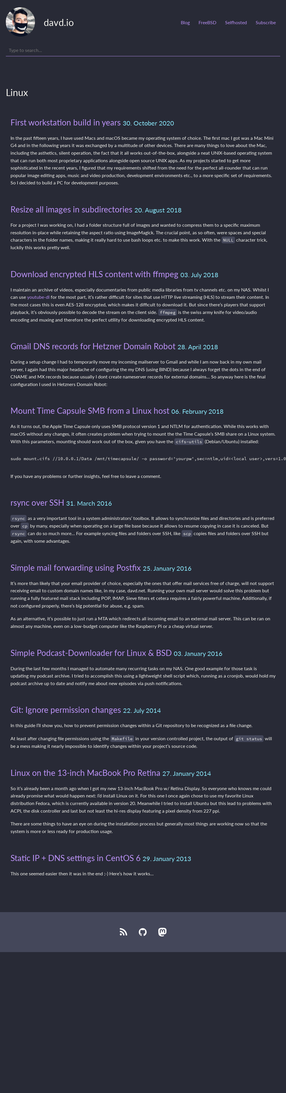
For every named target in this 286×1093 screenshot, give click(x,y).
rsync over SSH (37, 502)
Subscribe (266, 22)
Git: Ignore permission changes (65, 710)
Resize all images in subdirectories (71, 209)
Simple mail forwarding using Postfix (75, 567)
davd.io (59, 22)
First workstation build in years (65, 122)
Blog (185, 22)
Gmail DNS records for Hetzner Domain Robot (93, 346)
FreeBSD (207, 22)
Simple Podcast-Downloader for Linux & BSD (91, 653)
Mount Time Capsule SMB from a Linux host (89, 410)
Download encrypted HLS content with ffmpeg (94, 274)
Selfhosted (236, 22)
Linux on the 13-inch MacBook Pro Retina (85, 773)
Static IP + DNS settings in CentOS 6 (75, 858)
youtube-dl (38, 297)
